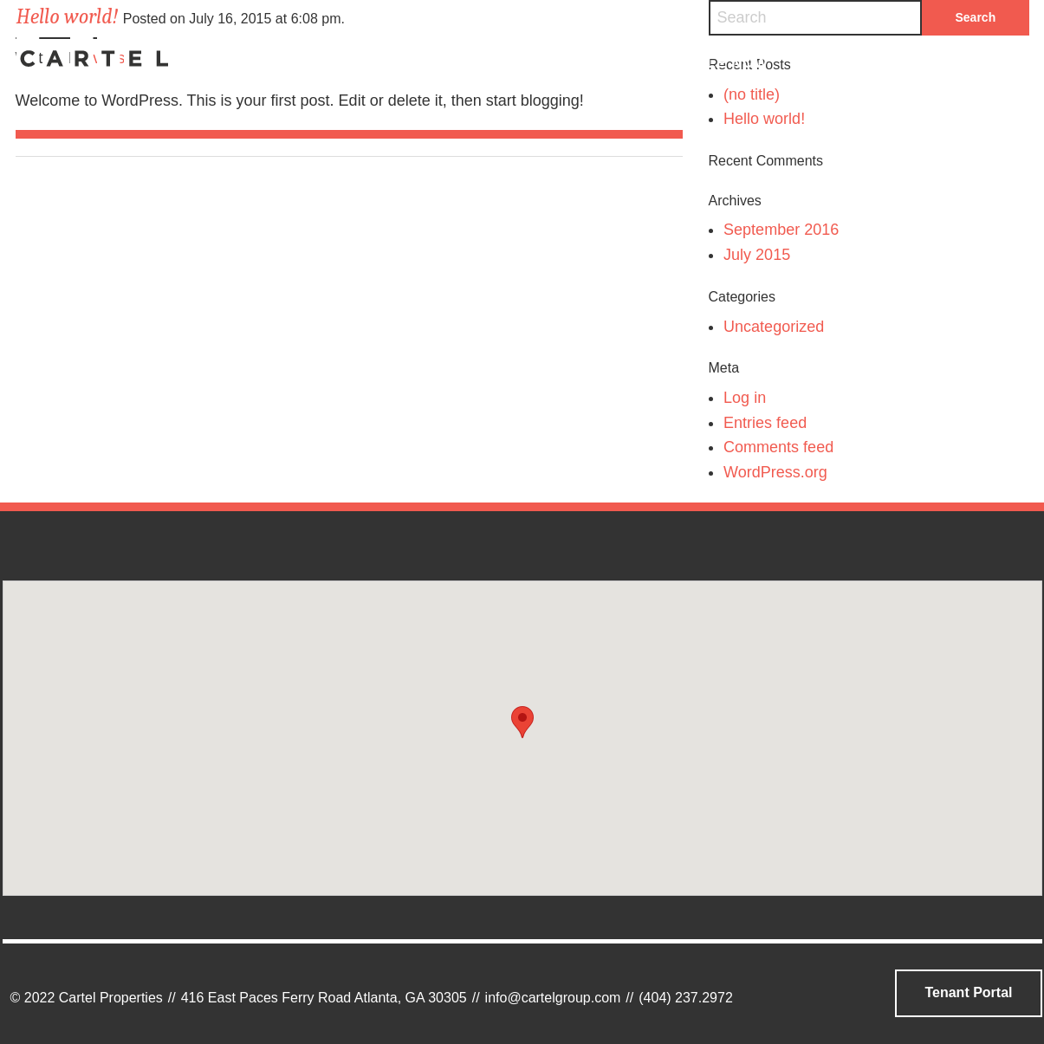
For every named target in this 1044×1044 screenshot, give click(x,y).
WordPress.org (775, 472)
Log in (744, 397)
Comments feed (778, 447)
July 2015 (756, 254)
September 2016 (781, 229)
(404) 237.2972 (686, 997)
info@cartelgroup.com (553, 997)
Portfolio (535, 62)
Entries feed (765, 422)
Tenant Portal (968, 992)
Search (996, 62)
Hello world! (764, 118)
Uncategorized (773, 326)
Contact (866, 62)
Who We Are (377, 62)
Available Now (704, 62)
